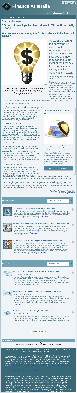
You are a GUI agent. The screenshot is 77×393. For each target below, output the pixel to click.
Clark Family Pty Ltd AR (38, 365)
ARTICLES (48, 350)
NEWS (38, 350)
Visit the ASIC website (40, 391)
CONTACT (67, 350)
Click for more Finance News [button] (38, 332)
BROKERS (37, 352)
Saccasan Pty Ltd (54, 365)
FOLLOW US (69, 3)
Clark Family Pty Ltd (58, 370)
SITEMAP (47, 352)
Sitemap (11, 17)
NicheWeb (36, 370)
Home (4, 17)
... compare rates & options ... (58, 168)
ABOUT (57, 350)
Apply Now (21, 17)
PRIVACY (26, 352)
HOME (7, 350)
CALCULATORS (27, 350)
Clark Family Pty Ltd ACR (21, 365)
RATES (15, 350)
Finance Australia (8, 21)
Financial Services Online (22, 370)
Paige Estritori (70, 193)
